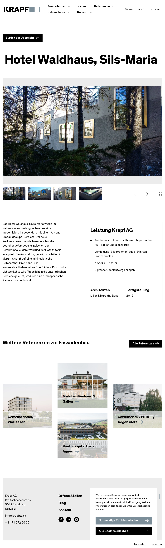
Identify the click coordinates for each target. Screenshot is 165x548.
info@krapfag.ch (15, 515)
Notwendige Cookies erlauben (119, 520)
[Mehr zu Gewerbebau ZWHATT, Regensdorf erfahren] (137, 406)
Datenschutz (140, 544)
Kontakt (142, 9)
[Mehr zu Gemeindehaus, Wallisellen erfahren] (27, 406)
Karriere (82, 12)
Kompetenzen (57, 6)
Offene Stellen (70, 496)
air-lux (82, 6)
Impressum (157, 544)
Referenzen (102, 6)
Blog (62, 503)
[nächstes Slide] (148, 194)
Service (129, 9)
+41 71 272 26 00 (17, 522)
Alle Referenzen (143, 343)
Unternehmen (57, 12)
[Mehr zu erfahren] (82, 385)
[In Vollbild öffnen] (160, 194)
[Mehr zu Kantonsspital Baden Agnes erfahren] (82, 435)
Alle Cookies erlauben (113, 531)
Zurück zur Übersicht (20, 37)
